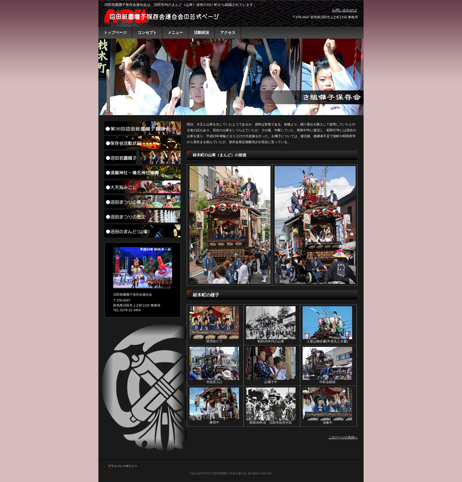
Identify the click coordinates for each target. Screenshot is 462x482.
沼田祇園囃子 (142, 157)
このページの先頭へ (343, 437)
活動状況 (142, 142)
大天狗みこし (142, 186)
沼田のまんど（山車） (142, 231)
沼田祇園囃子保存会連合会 (163, 16)
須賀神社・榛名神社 (142, 172)
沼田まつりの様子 (142, 201)
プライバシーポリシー (122, 466)
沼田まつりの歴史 (142, 216)
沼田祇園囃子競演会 (142, 128)
